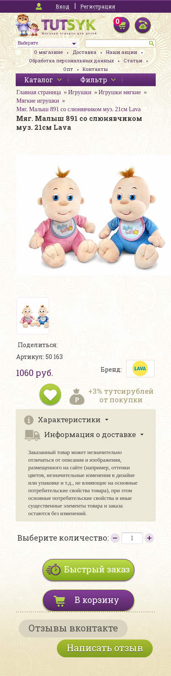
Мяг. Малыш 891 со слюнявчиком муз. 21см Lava (79, 109)
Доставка (84, 52)
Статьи (132, 60)
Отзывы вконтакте (73, 628)
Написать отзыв (105, 648)
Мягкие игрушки (38, 101)
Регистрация (97, 6)
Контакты (95, 69)
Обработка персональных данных (71, 60)
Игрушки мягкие (119, 92)
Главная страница (39, 92)
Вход (62, 6)
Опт (68, 69)
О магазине (48, 52)
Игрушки (79, 92)
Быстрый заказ (97, 569)
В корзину (97, 599)
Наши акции (121, 52)
